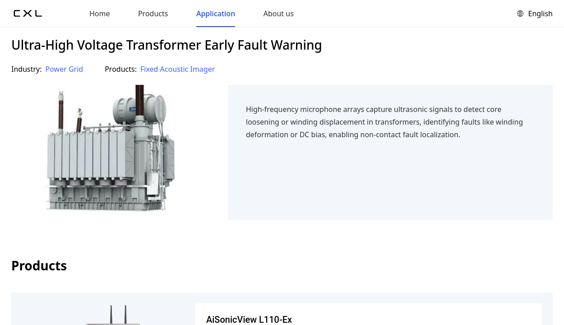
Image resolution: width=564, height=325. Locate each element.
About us (279, 14)
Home (99, 14)
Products (153, 14)
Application (215, 14)
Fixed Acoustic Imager (177, 69)
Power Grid (64, 69)
